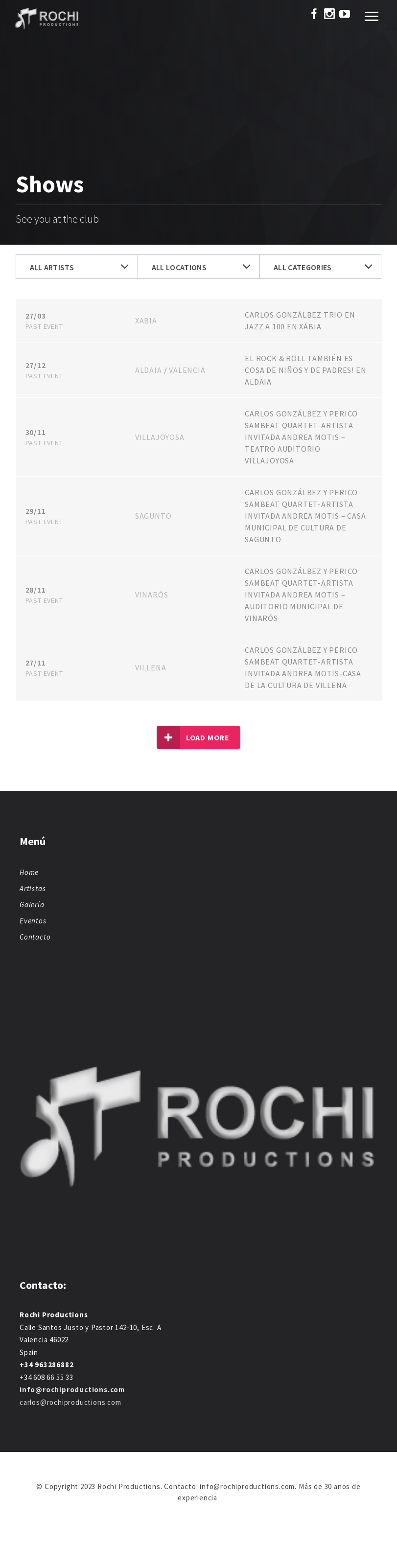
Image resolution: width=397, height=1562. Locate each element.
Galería (32, 904)
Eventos (33, 920)
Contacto (35, 937)
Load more (193, 737)
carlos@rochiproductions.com (70, 1402)
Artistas (33, 888)
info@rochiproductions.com (72, 1389)
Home (29, 872)
